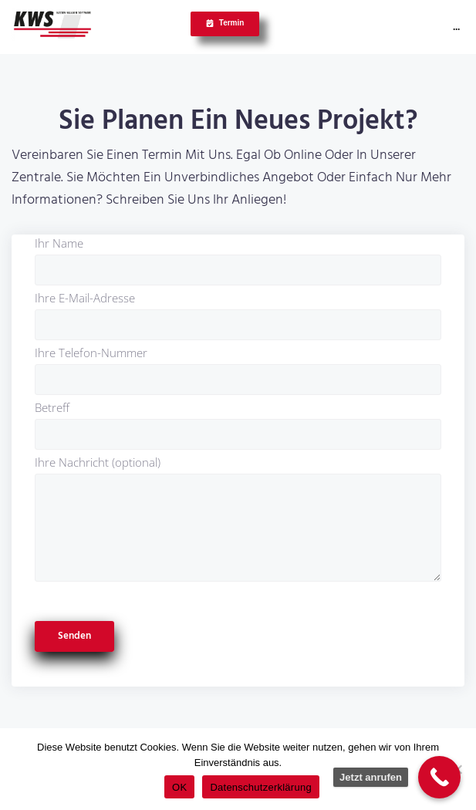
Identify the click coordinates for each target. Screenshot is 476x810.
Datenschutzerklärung (260, 787)
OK (179, 787)
